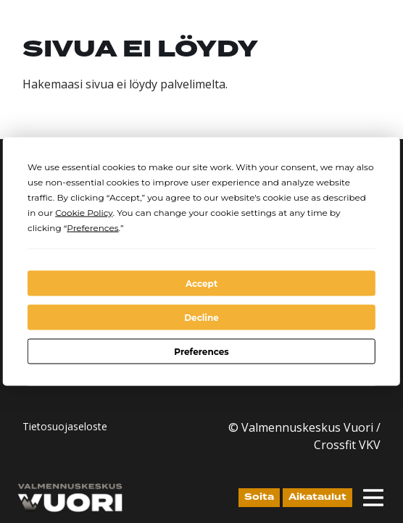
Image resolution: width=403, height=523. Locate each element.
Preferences (201, 351)
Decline (201, 316)
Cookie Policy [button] (83, 212)
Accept (201, 282)
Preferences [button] (92, 227)
